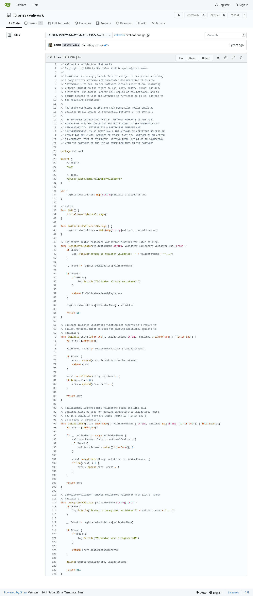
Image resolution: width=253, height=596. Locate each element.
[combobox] (226, 35)
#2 (106, 45)
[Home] (7, 4)
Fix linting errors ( (93, 45)
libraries (19, 15)
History (206, 57)
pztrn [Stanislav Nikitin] (57, 45)
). (108, 45)
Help (35, 5)
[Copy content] (226, 57)
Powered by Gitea (15, 592)
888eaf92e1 (71, 44)
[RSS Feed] (178, 15)
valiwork (36, 15)
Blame (192, 57)
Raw (181, 57)
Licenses (233, 592)
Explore (21, 5)
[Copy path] (148, 35)
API (247, 592)
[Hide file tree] (9, 35)
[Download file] (218, 57)
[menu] (201, 592)
